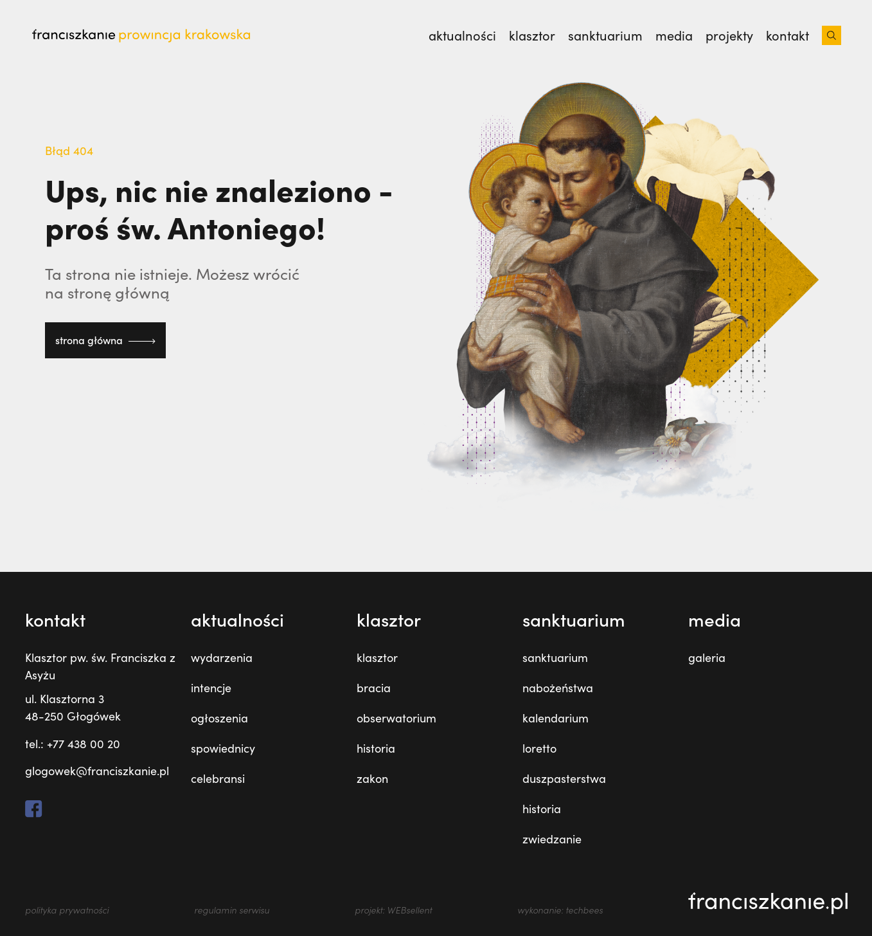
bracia (374, 687)
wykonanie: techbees (560, 910)
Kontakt (787, 35)
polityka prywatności (67, 910)
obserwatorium (396, 718)
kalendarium (555, 718)
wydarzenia (222, 657)
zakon (372, 778)
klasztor (377, 657)
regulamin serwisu (231, 910)
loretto (539, 748)
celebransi (218, 778)
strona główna (105, 340)
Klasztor (532, 35)
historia (376, 748)
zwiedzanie (552, 839)
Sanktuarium (605, 35)
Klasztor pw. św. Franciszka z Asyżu (100, 666)
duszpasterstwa (564, 778)
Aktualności (462, 35)
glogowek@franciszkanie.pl (97, 770)
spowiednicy (223, 748)
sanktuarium (555, 657)
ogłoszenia (219, 718)
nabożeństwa (557, 687)
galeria (706, 657)
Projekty (729, 35)
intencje (211, 687)
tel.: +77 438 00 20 (72, 743)
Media (674, 35)
